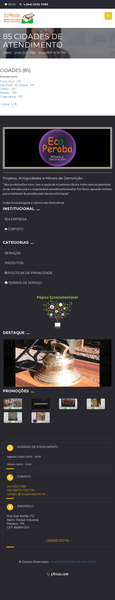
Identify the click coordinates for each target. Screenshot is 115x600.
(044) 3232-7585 (25, 52)
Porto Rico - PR (10, 81)
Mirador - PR (8, 93)
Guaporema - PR (11, 96)
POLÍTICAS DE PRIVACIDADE (28, 273)
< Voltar (5, 104)
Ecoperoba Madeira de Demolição (73, 562)
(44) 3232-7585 (36, 4)
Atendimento (9, 76)
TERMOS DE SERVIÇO (23, 283)
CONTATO (14, 229)
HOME (7, 52)
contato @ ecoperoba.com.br (26, 494)
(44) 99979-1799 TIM (20, 490)
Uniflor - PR (7, 89)
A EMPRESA (16, 219)
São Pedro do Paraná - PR (17, 85)
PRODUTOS (14, 263)
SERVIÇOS (12, 253)
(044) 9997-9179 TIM (52, 52)
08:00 (10, 4)
